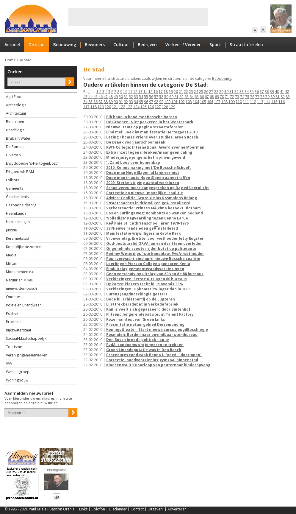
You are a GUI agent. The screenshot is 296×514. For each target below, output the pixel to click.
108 (224, 101)
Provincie (13, 321)
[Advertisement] (138, 17)
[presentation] (39, 427)
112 (253, 101)
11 (130, 91)
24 (196, 91)
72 (232, 96)
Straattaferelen (246, 44)
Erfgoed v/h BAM (20, 171)
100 (167, 101)
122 (122, 106)
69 (217, 96)
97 (151, 101)
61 (176, 96)
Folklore (13, 180)
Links (83, 509)
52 (131, 96)
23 (191, 91)
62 (181, 96)
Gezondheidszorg (21, 205)
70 (222, 96)
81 (277, 96)
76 (252, 96)
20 (176, 91)
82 (283, 96)
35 (252, 91)
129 (172, 106)
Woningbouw (17, 380)
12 (135, 91)
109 (231, 101)
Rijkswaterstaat (18, 330)
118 (93, 106)
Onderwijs (14, 296)
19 (171, 91)
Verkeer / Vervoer (183, 44)
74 (242, 96)
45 (95, 96)
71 (227, 96)
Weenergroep (17, 371)
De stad (37, 44)
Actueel (12, 44)
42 (287, 91)
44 (90, 96)
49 (116, 96)
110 (239, 101)
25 (201, 91)
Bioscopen (15, 121)
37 (262, 91)
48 (111, 96)
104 (196, 101)
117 (86, 106)
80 (272, 96)
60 (171, 96)
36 (257, 91)
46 (100, 96)
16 (156, 91)
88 (106, 101)
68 (212, 96)
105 (203, 101)
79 (267, 96)
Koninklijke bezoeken (23, 246)
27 (211, 91)
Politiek (12, 313)
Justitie (11, 230)
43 (85, 96)
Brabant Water (18, 138)
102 (181, 101)
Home (10, 60)
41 (282, 91)
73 (237, 96)
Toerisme (14, 346)
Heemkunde (16, 213)
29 (221, 91)
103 (189, 101)
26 (206, 91)
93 (131, 101)
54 (141, 96)
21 (181, 91)
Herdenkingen (18, 221)
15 (150, 91)
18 (166, 91)
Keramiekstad (17, 238)
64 (191, 96)
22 (186, 91)
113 (260, 101)
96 (146, 101)
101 (174, 101)
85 (90, 101)
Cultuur (121, 44)
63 (186, 96)
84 (85, 101)
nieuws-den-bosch (21, 288)
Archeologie (16, 105)
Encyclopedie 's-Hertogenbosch (32, 163)
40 (277, 91)
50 (121, 96)
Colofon (98, 509)
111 (246, 101)
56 (151, 96)
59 (166, 96)
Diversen (13, 155)
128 (165, 106)
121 (115, 106)
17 (161, 91)
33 (241, 91)
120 (108, 106)
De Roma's (15, 146)
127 (158, 106)
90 (116, 101)
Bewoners (95, 44)
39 (272, 91)
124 (136, 106)
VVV (9, 363)
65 (197, 96)
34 (247, 91)
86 (95, 101)
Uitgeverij (156, 509)
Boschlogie (15, 130)
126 (151, 106)
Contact (137, 509)
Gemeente (15, 188)
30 (226, 91)
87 (100, 101)
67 (207, 96)
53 (136, 96)
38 (267, 91)
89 (111, 101)
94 (136, 101)
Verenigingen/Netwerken (26, 355)
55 (146, 96)
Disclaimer (118, 509)
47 (106, 96)
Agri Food (14, 96)
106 (210, 101)
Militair (11, 263)
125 (143, 106)
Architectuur (16, 113)
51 (126, 96)
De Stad (25, 60)
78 (262, 96)
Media (11, 255)
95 (141, 101)
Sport (215, 44)
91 (121, 101)
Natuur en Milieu (19, 280)
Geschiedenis (17, 196)
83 (288, 96)
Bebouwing (64, 44)
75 (247, 96)
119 (101, 106)
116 (281, 101)
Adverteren (177, 509)
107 (217, 101)
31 (231, 91)
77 (257, 96)
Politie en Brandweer (23, 305)
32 (236, 91)
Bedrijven (147, 44)
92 (126, 101)
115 (274, 101)
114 (267, 101)
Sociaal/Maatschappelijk (26, 338)
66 (202, 96)
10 (125, 91)
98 (156, 101)
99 (161, 101)
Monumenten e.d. (20, 271)
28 (216, 91)
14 (145, 91)
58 (161, 96)
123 (129, 106)
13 (140, 91)
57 (156, 96)
